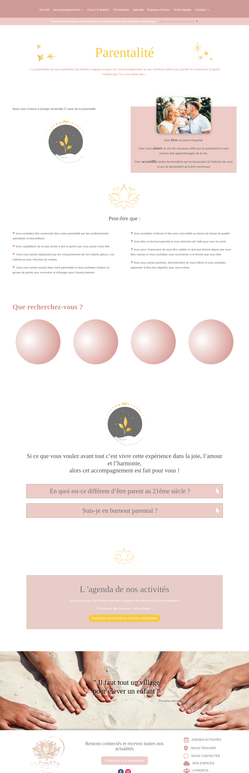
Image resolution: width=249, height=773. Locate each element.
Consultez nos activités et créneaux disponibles (124, 618)
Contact (200, 9)
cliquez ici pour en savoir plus (180, 21)
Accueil (44, 9)
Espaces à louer (159, 9)
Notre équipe (182, 9)
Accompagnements (66, 9)
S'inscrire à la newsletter (124, 760)
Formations (121, 9)
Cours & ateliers (98, 9)
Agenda (138, 9)
